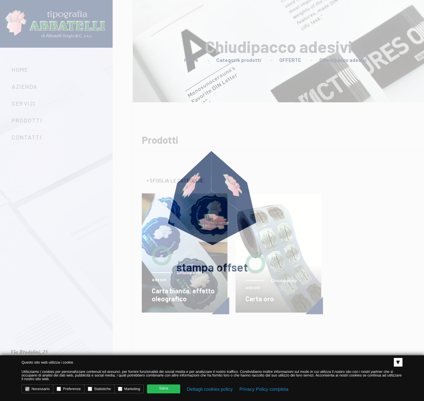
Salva (163, 388)
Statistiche (99, 389)
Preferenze (69, 389)
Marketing (129, 389)
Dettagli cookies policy (210, 389)
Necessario (37, 389)
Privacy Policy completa (264, 389)
